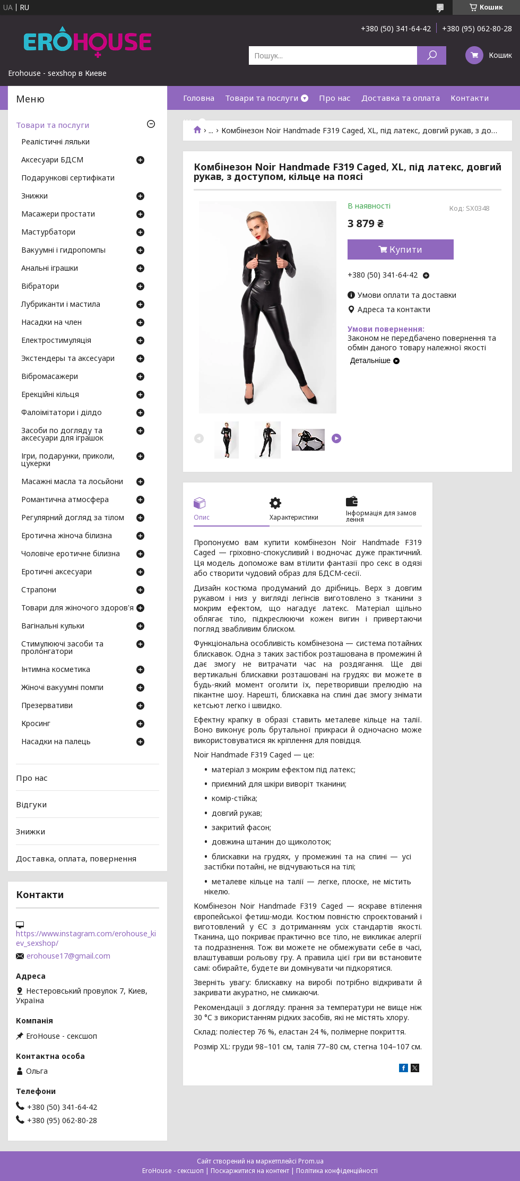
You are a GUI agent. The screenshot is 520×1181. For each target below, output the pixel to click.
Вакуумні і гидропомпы (63, 250)
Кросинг (35, 724)
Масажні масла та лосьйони (72, 482)
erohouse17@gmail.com (68, 956)
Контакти (469, 97)
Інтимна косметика (55, 670)
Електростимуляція (56, 341)
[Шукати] (431, 55)
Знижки (34, 196)
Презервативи (47, 706)
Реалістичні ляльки (55, 142)
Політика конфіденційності (337, 1170)
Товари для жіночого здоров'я (77, 608)
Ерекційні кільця (50, 395)
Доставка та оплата (400, 97)
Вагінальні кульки (52, 626)
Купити (405, 249)
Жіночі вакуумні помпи (62, 688)
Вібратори (40, 286)
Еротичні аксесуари (56, 572)
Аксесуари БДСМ (52, 160)
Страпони (38, 590)
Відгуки (31, 804)
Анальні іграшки (49, 268)
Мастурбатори (48, 232)
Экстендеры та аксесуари (68, 359)
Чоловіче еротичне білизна (70, 554)
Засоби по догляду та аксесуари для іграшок (62, 435)
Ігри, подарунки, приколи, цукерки (68, 460)
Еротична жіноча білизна (66, 536)
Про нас (335, 97)
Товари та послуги (261, 97)
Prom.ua (311, 1161)
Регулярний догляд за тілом (72, 518)
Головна (198, 97)
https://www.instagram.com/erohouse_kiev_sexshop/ (86, 938)
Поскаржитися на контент (250, 1170)
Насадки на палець (56, 742)
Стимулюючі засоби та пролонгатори (62, 648)
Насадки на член (51, 322)
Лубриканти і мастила (60, 304)
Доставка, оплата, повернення (76, 857)
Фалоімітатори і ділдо (61, 413)
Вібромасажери (49, 377)
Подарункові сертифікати (68, 178)
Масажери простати (58, 214)
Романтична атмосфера (65, 500)
